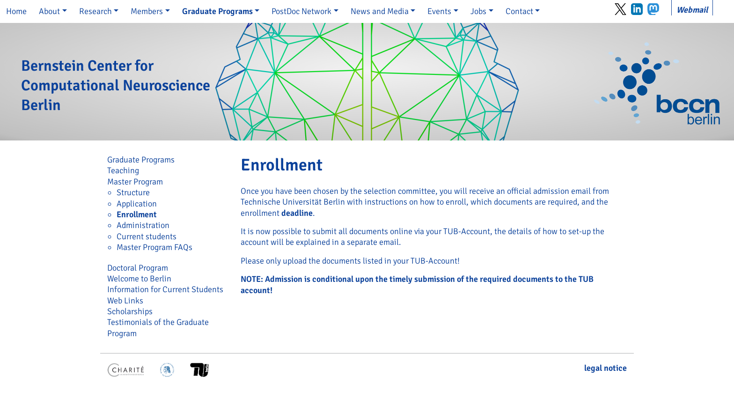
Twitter (620, 9)
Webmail (692, 10)
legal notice (605, 368)
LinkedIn (637, 9)
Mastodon (653, 9)
